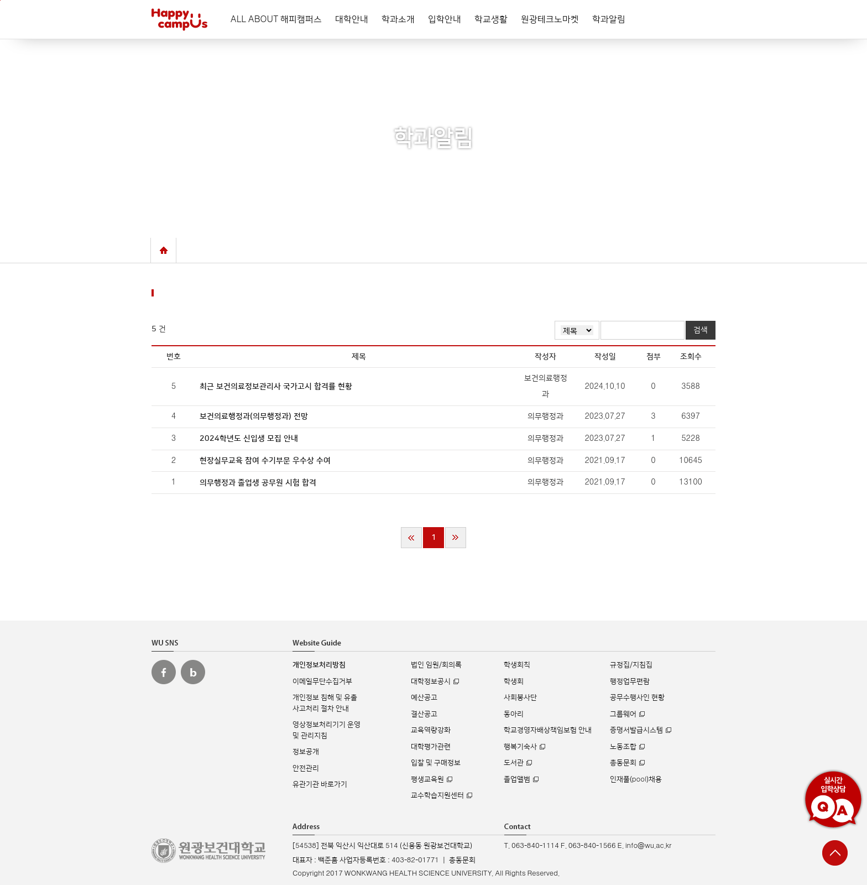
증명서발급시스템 (636, 730)
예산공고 (424, 697)
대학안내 (351, 19)
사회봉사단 (520, 697)
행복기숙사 (520, 747)
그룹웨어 (623, 714)
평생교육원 (427, 779)
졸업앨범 (517, 779)
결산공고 (424, 714)
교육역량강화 (431, 730)
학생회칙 (517, 665)
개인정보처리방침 (319, 665)
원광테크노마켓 (550, 19)
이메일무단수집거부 (322, 681)
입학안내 (444, 19)
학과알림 (608, 19)
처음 (411, 537)
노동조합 (623, 747)
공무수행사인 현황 (637, 697)
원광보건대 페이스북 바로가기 (164, 672)
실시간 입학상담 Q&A (833, 799)
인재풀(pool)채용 (636, 779)
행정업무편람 (630, 681)
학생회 (514, 681)
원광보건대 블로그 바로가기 (193, 672)
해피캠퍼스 (179, 19)
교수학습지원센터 (437, 795)
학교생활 (491, 19)
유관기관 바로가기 (320, 784)
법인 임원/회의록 (436, 665)
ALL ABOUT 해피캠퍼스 (276, 19)
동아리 (514, 714)
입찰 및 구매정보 (436, 763)
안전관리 (306, 768)
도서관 (514, 763)
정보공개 (306, 752)
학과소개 (398, 19)
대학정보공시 (431, 681)
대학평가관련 (431, 747)
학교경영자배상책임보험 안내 (548, 730)
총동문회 (623, 763)
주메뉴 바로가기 (0, 0)
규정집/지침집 (631, 665)
